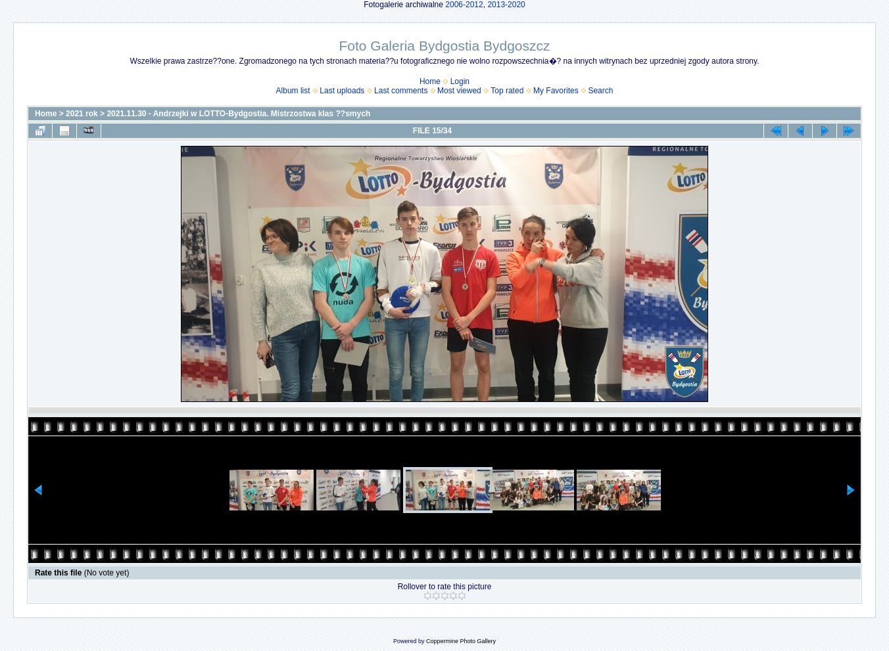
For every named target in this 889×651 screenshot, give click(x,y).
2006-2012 (464, 4)
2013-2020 (506, 4)
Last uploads (342, 90)
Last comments (400, 90)
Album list (293, 90)
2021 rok (82, 113)
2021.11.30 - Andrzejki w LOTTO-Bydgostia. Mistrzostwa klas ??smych (238, 113)
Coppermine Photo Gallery (461, 641)
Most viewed (459, 90)
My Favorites (556, 90)
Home (430, 81)
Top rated (507, 90)
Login (459, 81)
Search (600, 90)
